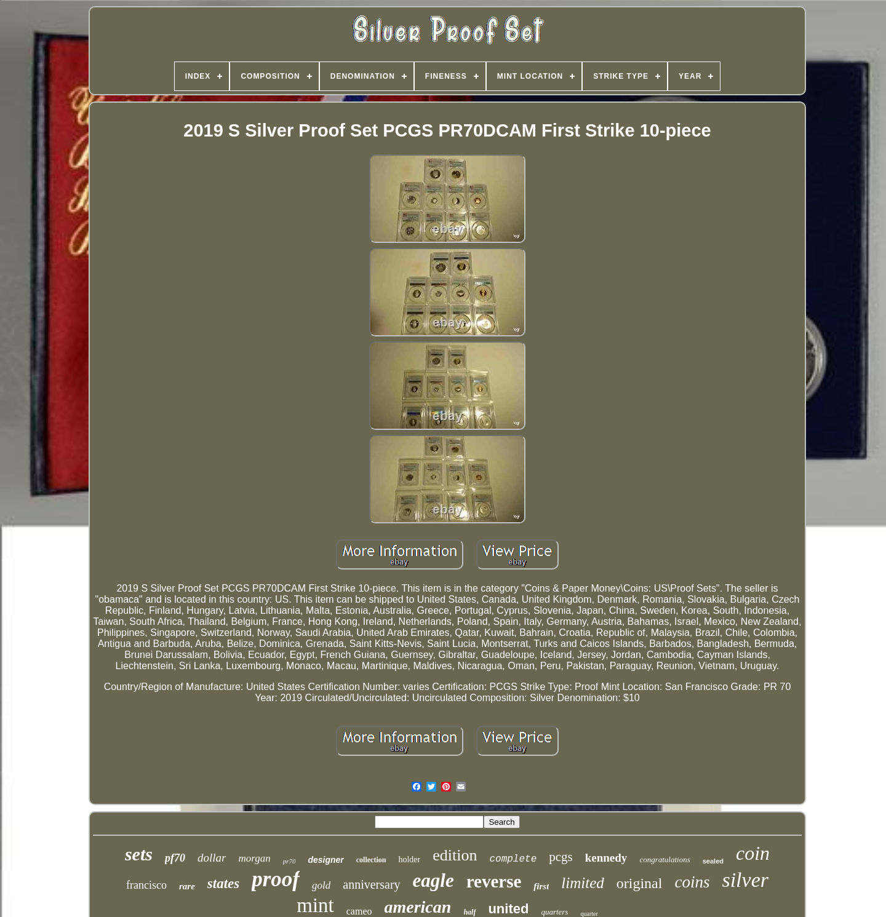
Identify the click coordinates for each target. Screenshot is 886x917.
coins (691, 882)
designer (325, 860)
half (469, 912)
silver (745, 879)
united (508, 908)
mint (315, 905)
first (541, 886)
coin (753, 853)
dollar (212, 857)
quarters (554, 911)
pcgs (561, 856)
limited (582, 883)
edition (455, 855)
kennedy (606, 857)
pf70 (175, 858)
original (640, 883)
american (417, 906)
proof (276, 879)
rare (187, 886)
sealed (713, 861)
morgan (254, 858)
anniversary (371, 884)
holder (409, 859)
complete (513, 859)
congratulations (664, 859)
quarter (588, 913)
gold (321, 885)
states (223, 883)
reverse (494, 881)
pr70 (289, 861)
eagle (433, 880)
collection (371, 859)
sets (139, 854)
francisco (146, 885)
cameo (359, 911)
